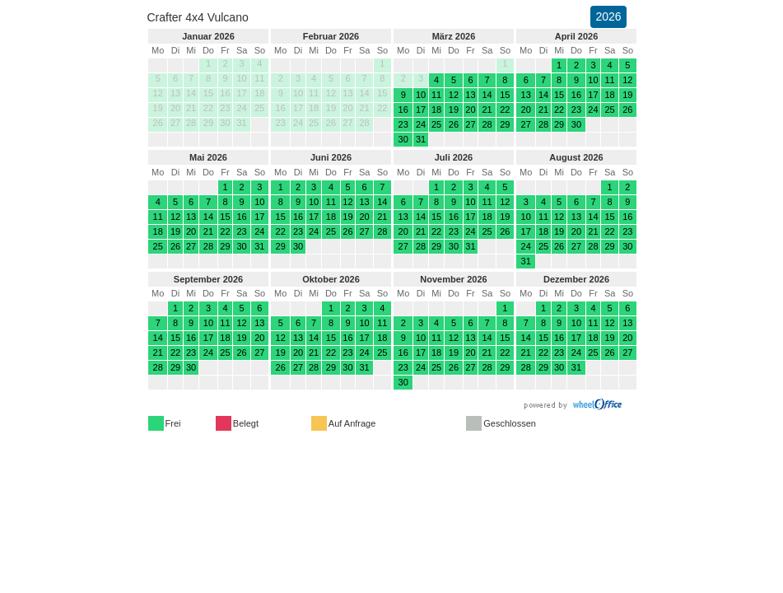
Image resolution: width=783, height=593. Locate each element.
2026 (608, 16)
